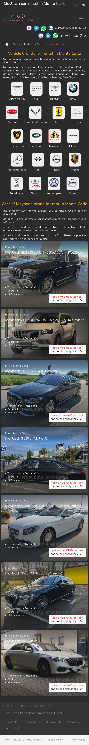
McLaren (73, 147)
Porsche (74, 170)
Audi (36, 99)
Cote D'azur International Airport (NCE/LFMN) (33, 713)
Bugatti (12, 123)
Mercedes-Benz (17, 170)
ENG (83, 5)
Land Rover (36, 147)
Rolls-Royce (16, 194)
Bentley (54, 99)
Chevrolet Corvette (35, 123)
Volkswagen (54, 194)
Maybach (54, 147)
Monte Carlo (13, 729)
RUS (74, 5)
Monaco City (53, 723)
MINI (38, 170)
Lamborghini (17, 147)
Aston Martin (17, 99)
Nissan (56, 170)
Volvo (72, 194)
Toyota (35, 194)
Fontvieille (11, 723)
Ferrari (59, 123)
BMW (73, 99)
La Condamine (31, 723)
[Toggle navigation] (81, 18)
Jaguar (77, 123)
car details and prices (68, 298)
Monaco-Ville (75, 723)
